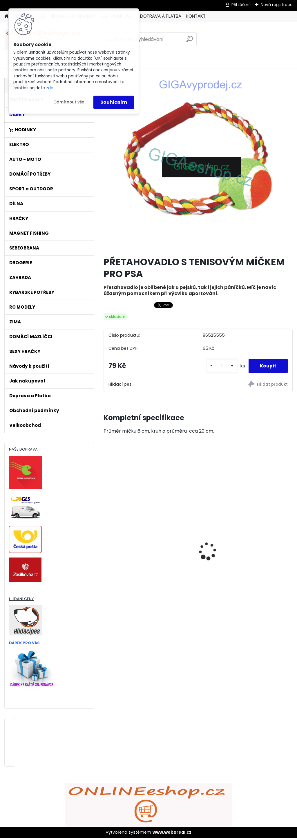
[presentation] (107, 541)
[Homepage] (6, 16)
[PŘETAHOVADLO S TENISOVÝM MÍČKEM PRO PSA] (198, 165)
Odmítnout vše (68, 102)
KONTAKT (196, 16)
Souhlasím (113, 102)
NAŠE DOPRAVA (23, 449)
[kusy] (221, 366)
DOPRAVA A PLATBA (160, 16)
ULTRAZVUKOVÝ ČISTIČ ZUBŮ (133, 521)
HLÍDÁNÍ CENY (21, 599)
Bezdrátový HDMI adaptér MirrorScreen (196, 527)
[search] (189, 41)
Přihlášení (241, 5)
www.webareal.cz (172, 832)
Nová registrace (277, 5)
